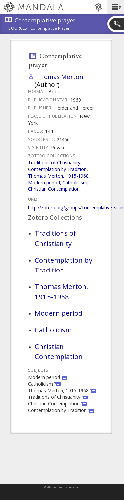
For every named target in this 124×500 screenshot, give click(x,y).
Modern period (44, 182)
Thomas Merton (59, 76)
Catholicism (74, 182)
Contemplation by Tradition (57, 169)
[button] (115, 7)
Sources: (18, 28)
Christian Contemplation (54, 189)
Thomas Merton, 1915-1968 (58, 176)
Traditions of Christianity (54, 162)
